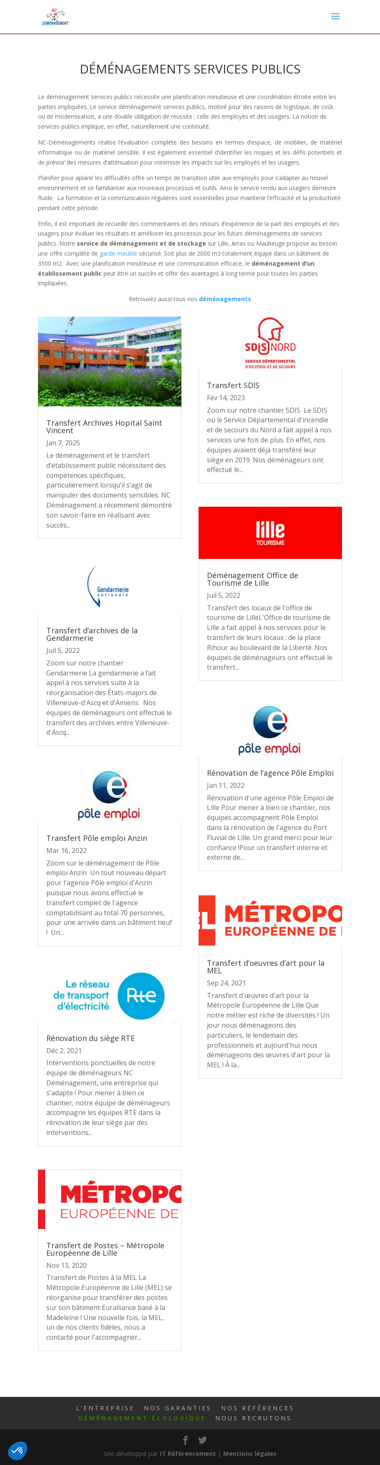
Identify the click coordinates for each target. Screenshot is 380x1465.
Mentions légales (250, 1453)
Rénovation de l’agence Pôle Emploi (270, 773)
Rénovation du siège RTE (90, 1038)
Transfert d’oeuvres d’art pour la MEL (266, 966)
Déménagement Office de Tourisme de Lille (252, 579)
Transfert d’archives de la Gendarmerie (92, 634)
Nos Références (257, 1408)
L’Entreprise (105, 1408)
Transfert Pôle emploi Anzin (96, 838)
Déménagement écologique (142, 1418)
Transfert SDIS (233, 385)
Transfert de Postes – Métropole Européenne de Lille (105, 1249)
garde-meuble (118, 253)
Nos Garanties (178, 1408)
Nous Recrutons (253, 1418)
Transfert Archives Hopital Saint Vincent (104, 426)
